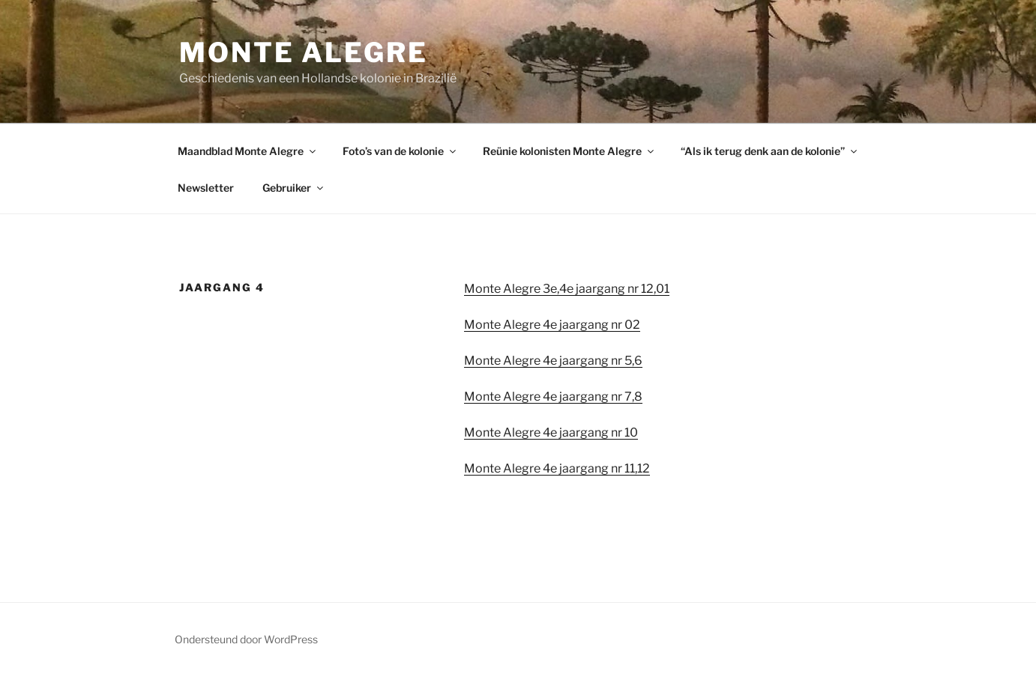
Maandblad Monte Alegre (248, 151)
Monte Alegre (303, 52)
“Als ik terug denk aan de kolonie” (770, 151)
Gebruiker (293, 187)
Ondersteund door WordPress (246, 639)
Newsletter (206, 187)
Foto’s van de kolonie (400, 151)
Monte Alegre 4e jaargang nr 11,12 (557, 468)
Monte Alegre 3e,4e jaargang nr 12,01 (566, 289)
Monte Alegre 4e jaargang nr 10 (551, 432)
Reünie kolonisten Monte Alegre (569, 151)
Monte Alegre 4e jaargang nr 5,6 (553, 360)
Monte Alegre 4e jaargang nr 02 (552, 325)
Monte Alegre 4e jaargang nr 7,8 (553, 396)
